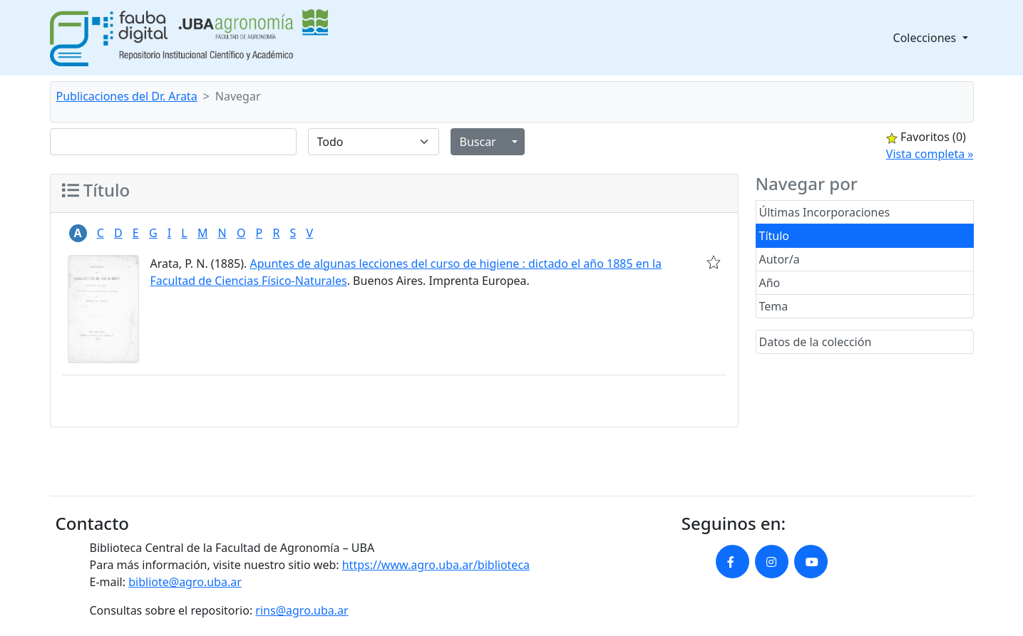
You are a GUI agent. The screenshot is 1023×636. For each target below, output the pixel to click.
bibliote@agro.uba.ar (185, 582)
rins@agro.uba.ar (301, 610)
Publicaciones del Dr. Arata (126, 96)
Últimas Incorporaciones (824, 212)
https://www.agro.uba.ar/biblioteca (436, 565)
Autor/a (779, 259)
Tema (773, 306)
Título (774, 236)
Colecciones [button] (926, 38)
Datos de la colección (815, 342)
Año (770, 283)
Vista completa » (930, 154)
